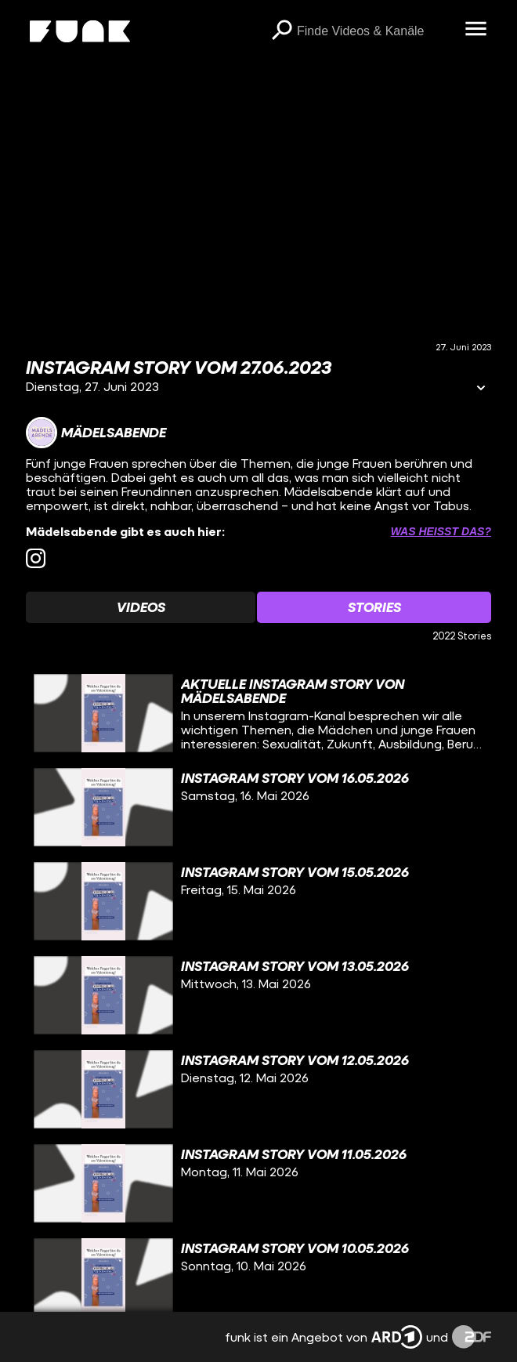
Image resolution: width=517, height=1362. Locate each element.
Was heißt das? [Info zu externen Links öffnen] (441, 531)
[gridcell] (258, 713)
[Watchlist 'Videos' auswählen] (140, 607)
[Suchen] (281, 31)
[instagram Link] (35, 558)
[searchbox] (375, 31)
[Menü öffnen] (475, 30)
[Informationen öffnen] (481, 389)
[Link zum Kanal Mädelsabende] (96, 432)
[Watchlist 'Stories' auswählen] (374, 607)
